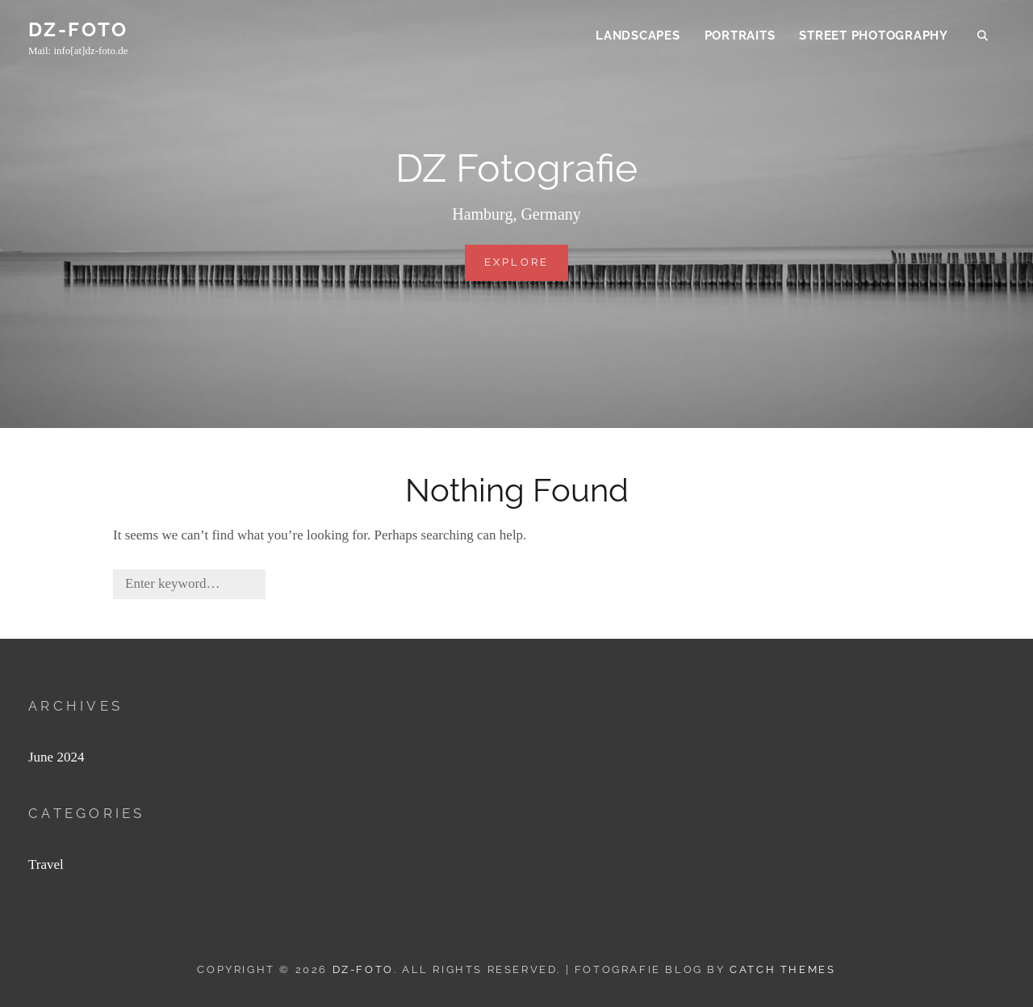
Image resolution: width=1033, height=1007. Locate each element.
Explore (526, 267)
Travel (46, 864)
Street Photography (873, 37)
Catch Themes (782, 969)
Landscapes (638, 37)
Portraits (740, 37)
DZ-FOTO (78, 31)
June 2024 (56, 757)
